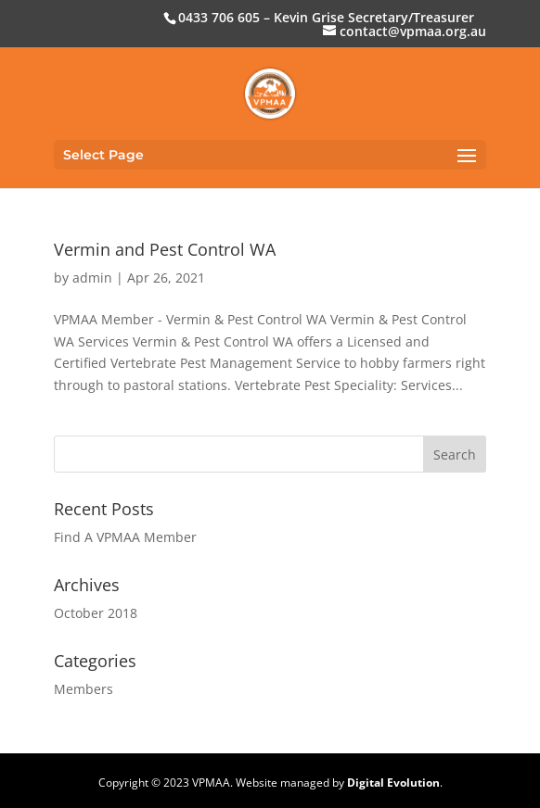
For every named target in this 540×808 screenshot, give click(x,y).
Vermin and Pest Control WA (165, 249)
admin (92, 277)
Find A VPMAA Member (125, 537)
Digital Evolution (393, 782)
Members (83, 689)
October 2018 (95, 613)
